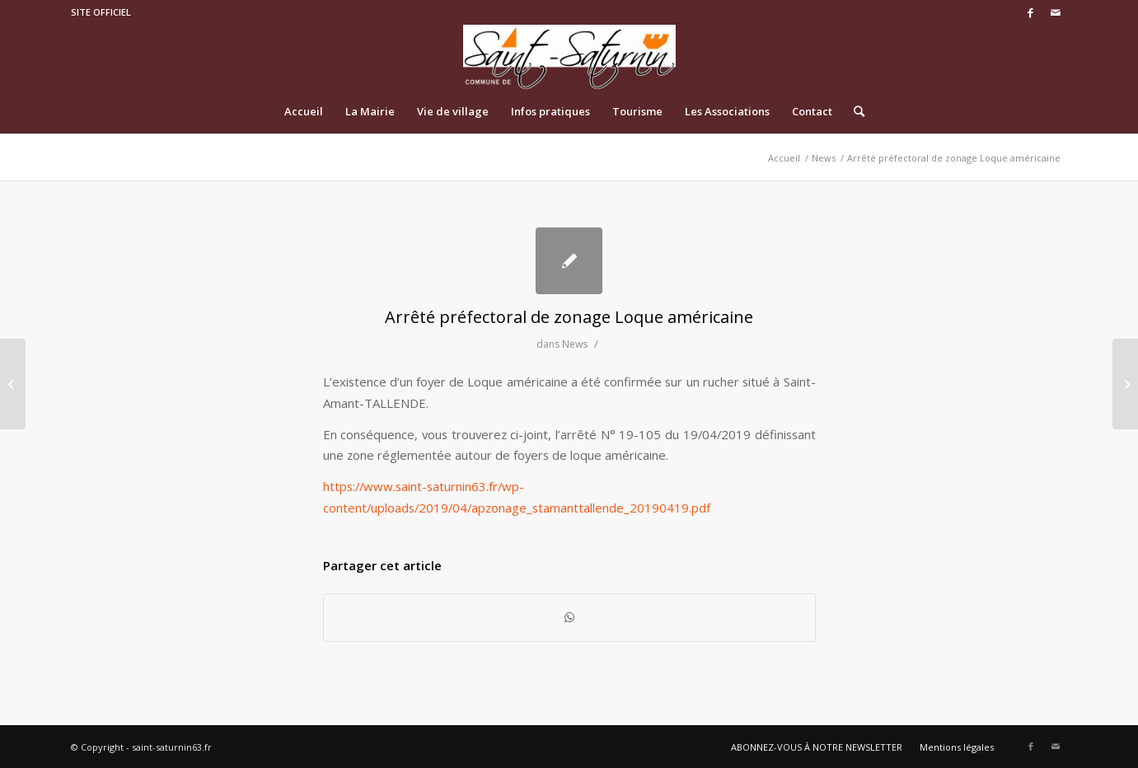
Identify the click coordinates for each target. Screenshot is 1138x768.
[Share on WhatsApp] (569, 617)
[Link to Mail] (1055, 12)
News (575, 344)
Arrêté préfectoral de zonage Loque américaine (569, 317)
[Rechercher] (853, 111)
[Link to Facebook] (1030, 12)
